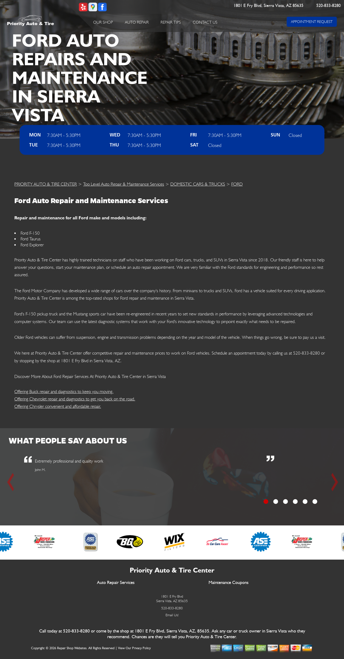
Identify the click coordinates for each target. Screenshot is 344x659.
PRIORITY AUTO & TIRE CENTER (45, 184)
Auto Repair (137, 22)
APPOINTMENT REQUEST (312, 21)
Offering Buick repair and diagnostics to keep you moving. (63, 391)
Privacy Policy (141, 648)
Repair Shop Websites (71, 648)
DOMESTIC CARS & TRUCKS (197, 184)
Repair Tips (171, 22)
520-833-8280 (329, 6)
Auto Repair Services (115, 582)
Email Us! (172, 615)
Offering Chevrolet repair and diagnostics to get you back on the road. (74, 398)
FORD (237, 184)
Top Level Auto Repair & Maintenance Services (123, 184)
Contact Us (205, 22)
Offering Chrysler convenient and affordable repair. (57, 406)
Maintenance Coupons (228, 582)
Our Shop (103, 22)
